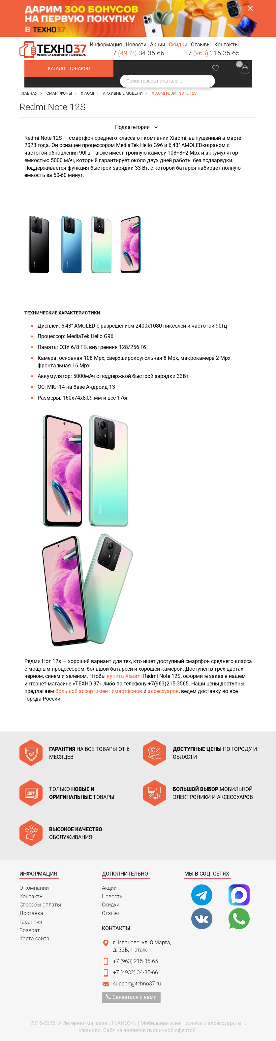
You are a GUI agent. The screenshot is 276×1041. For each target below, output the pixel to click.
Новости (112, 896)
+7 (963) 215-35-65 (135, 961)
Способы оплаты (40, 905)
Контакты (31, 896)
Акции (109, 888)
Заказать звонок (252, 47)
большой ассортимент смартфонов (98, 691)
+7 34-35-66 (136, 53)
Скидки (110, 905)
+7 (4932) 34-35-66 (135, 972)
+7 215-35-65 (211, 53)
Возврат (29, 930)
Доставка (31, 913)
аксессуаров (163, 691)
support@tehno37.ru (137, 983)
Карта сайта (34, 938)
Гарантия (30, 922)
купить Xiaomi (124, 676)
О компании (34, 888)
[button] (105, 45)
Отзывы (112, 913)
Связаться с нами (131, 997)
